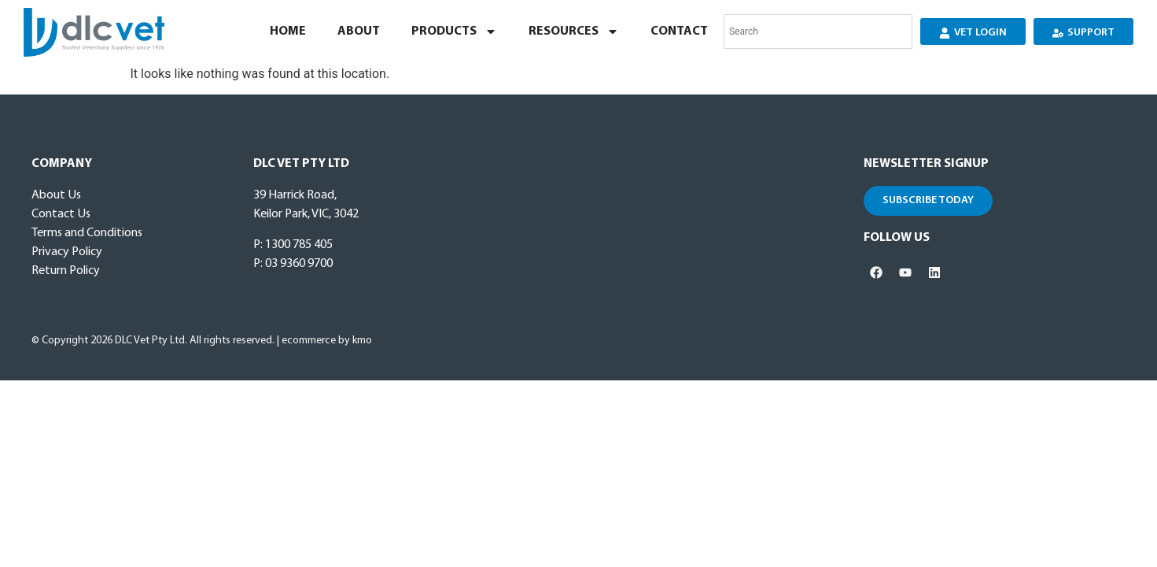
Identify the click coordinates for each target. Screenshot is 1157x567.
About (358, 31)
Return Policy (65, 271)
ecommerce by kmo (327, 340)
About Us (56, 195)
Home (288, 31)
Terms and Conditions (86, 233)
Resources (574, 31)
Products (454, 31)
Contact (679, 31)
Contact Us (60, 214)
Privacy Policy (66, 252)
